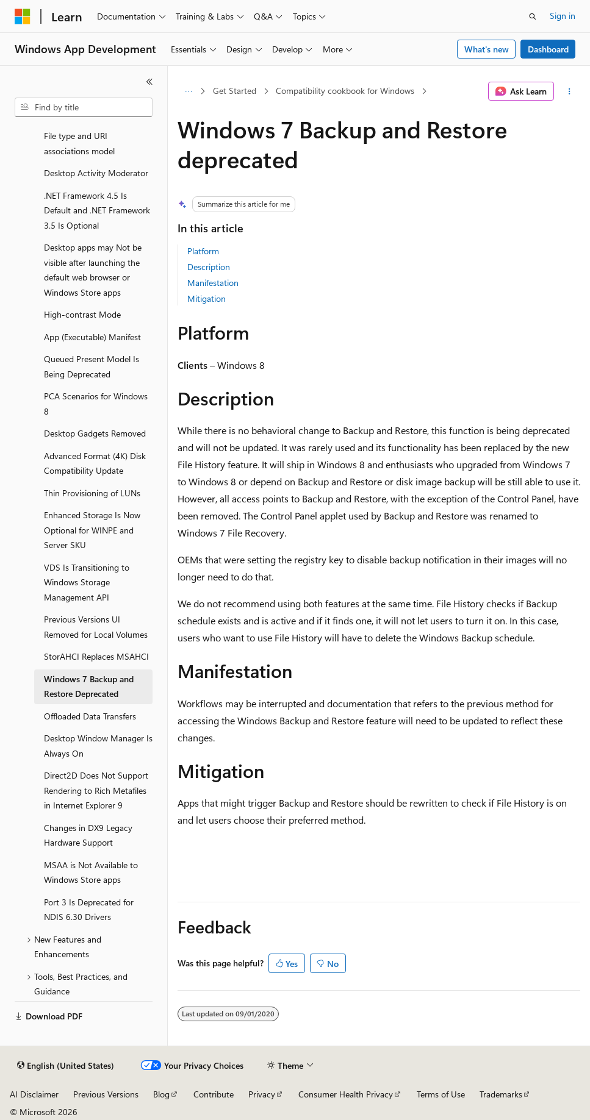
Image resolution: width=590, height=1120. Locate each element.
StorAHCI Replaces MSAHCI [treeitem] (96, 656)
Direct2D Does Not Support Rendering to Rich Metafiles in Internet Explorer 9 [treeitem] (96, 790)
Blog (161, 1094)
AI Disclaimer (34, 1094)
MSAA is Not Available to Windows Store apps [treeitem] (91, 872)
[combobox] (84, 107)
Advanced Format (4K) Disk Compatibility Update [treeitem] (95, 463)
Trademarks (501, 1094)
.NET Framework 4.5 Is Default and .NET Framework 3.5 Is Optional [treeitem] (97, 210)
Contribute (213, 1094)
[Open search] (532, 16)
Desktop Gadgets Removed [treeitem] (95, 433)
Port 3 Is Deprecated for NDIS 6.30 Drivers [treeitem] (89, 909)
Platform (203, 251)
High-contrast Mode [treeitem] (82, 314)
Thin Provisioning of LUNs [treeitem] (92, 493)
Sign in (562, 15)
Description (208, 267)
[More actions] (569, 91)
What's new (486, 49)
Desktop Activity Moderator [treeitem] (96, 173)
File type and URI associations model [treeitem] (79, 143)
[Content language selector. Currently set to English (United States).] (65, 1065)
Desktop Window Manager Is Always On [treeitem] (98, 745)
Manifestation (213, 282)
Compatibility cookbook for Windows (345, 90)
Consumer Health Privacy (345, 1094)
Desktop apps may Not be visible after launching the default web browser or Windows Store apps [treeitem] (93, 269)
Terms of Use (441, 1094)
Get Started (234, 90)
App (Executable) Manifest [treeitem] (92, 337)
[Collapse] (149, 82)
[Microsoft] (23, 16)
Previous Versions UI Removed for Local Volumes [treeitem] (96, 626)
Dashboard (548, 49)
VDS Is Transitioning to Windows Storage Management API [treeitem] (86, 582)
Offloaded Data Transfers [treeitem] (90, 716)
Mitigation (206, 298)
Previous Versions (106, 1094)
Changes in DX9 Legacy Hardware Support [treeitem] (88, 835)
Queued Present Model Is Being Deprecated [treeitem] (91, 366)
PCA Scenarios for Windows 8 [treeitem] (96, 403)
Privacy (261, 1094)
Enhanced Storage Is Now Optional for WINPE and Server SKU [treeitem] (92, 530)
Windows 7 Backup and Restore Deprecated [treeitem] (89, 686)
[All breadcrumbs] (188, 91)
